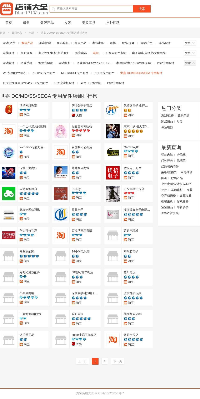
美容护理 (45, 43)
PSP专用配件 (166, 63)
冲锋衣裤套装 (170, 213)
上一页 (82, 361)
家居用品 (80, 43)
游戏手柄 (26, 63)
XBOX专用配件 (104, 73)
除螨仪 (181, 160)
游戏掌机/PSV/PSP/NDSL (93, 63)
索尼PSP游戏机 (91, 83)
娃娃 (164, 189)
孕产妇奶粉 (168, 195)
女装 (68, 22)
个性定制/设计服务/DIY (176, 184)
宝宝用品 (167, 207)
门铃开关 (167, 160)
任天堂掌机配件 (64, 83)
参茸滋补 (185, 195)
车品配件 (165, 43)
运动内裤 (167, 154)
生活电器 (167, 127)
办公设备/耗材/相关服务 (53, 53)
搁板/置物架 (169, 172)
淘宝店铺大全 (85, 393)
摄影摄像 (26, 53)
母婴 (26, 22)
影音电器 (81, 53)
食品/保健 (128, 43)
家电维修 (186, 172)
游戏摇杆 (65, 63)
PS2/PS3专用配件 (43, 73)
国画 (164, 178)
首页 (8, 22)
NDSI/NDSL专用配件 (75, 73)
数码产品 (47, 22)
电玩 (31, 32)
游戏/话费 (167, 115)
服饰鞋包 (63, 43)
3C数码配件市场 (115, 53)
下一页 (117, 361)
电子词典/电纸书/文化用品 (149, 53)
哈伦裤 (181, 154)
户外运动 (113, 22)
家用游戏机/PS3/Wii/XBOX (133, 63)
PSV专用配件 (116, 83)
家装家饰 (98, 43)
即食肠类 (183, 207)
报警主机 (167, 201)
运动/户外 (146, 43)
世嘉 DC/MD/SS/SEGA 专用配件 (141, 73)
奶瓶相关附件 (170, 166)
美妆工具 (88, 22)
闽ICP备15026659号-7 (109, 393)
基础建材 (177, 189)
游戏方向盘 (45, 63)
